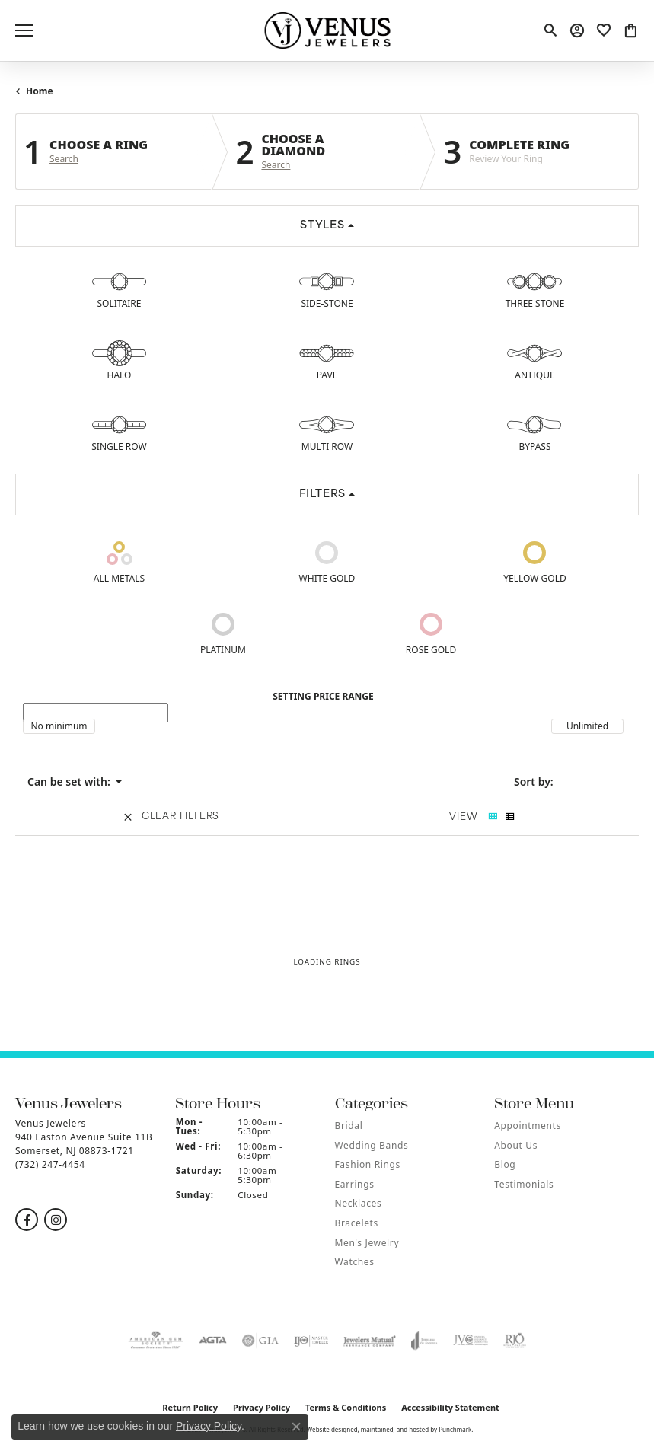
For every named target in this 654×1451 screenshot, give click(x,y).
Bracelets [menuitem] (356, 1223)
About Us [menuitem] (516, 1145)
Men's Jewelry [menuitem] (367, 1242)
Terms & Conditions (345, 1407)
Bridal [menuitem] (349, 1125)
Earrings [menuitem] (355, 1184)
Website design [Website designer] (328, 1430)
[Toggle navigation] (24, 30)
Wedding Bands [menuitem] (372, 1145)
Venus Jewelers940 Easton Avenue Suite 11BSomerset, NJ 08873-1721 (83, 1144)
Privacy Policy (208, 1426)
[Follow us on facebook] (26, 1219)
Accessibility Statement (450, 1407)
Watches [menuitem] (355, 1261)
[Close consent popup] (296, 1426)
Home (39, 91)
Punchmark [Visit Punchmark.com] (455, 1430)
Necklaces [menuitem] (358, 1203)
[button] (87, 1104)
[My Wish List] (602, 30)
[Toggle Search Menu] (549, 30)
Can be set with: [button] (70, 781)
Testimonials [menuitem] (524, 1184)
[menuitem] (156, 1340)
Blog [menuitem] (504, 1164)
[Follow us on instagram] (55, 1219)
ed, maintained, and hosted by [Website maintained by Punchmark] (393, 1430)
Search (63, 159)
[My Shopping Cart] (629, 30)
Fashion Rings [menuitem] (367, 1164)
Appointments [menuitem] (527, 1125)
